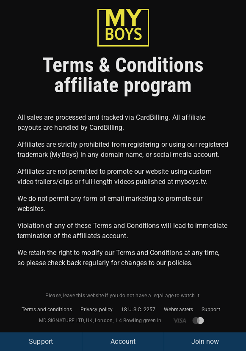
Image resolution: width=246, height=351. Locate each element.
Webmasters (178, 310)
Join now (205, 341)
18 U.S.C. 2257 (138, 310)
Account (123, 341)
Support (211, 310)
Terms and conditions (47, 310)
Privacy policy (96, 310)
